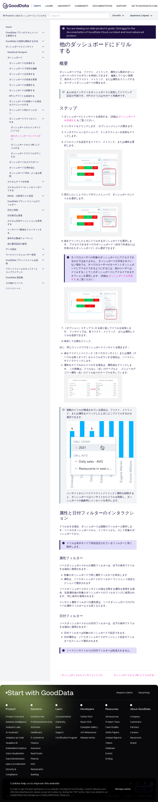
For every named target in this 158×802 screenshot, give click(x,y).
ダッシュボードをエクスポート (24, 162)
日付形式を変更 (14, 215)
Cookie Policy (16, 795)
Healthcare (36, 732)
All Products (8, 15)
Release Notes (87, 737)
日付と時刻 (12, 210)
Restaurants (37, 769)
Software (35, 727)
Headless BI (12, 742)
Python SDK (86, 716)
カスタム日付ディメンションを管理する (24, 222)
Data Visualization (15, 753)
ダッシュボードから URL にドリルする (25, 146)
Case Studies (112, 727)
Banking (35, 774)
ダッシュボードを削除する (22, 90)
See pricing (143, 692)
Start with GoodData (41, 692)
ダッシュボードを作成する (22, 63)
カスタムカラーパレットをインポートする (24, 189)
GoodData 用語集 (14, 277)
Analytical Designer (17, 52)
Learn (49, 5)
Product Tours (112, 721)
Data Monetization (15, 758)
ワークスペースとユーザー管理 (21, 254)
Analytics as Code (15, 737)
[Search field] (78, 15)
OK (143, 789)
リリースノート (13, 288)
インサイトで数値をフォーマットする (24, 231)
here (124, 28)
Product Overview (15, 716)
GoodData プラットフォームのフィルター (23, 203)
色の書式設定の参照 (17, 243)
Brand (133, 742)
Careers (134, 732)
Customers (135, 721)
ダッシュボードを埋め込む (22, 167)
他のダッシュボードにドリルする (26, 137)
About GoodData (140, 709)
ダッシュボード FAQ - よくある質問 (25, 175)
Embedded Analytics (16, 748)
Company (135, 716)
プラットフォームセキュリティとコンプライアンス (22, 270)
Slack (58, 727)
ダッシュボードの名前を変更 (23, 79)
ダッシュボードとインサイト (20, 46)
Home (9, 27)
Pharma (35, 758)
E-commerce (37, 737)
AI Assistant (12, 732)
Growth (118, 15)
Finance (35, 742)
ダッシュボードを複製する (22, 85)
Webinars (110, 748)
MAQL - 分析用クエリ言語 (20, 195)
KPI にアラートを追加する (22, 96)
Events (108, 753)
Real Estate (36, 753)
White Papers (112, 732)
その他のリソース (14, 283)
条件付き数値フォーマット (20, 238)
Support (121, 5)
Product (11, 709)
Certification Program (66, 737)
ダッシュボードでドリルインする (23, 120)
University (64, 5)
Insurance (35, 748)
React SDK (86, 721)
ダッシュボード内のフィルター (23, 112)
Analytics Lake (13, 727)
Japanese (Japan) (141, 15)
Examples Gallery (89, 727)
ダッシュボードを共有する (22, 74)
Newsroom (135, 737)
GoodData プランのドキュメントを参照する (22, 34)
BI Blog (109, 758)
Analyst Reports (113, 737)
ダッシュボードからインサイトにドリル (26, 129)
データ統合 (11, 249)
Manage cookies (123, 789)
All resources (112, 716)
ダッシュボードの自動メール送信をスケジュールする (25, 103)
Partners (134, 727)
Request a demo (124, 692)
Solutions (36, 709)
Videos (108, 742)
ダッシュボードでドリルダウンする (26, 155)
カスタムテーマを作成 (18, 181)
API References (88, 732)
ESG (33, 763)
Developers (87, 709)
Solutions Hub (37, 716)
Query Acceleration (15, 763)
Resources (111, 709)
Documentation (102, 5)
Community (81, 5)
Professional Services (41, 721)
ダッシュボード (14, 57)
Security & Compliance (12, 772)
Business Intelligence (16, 721)
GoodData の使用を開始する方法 (22, 41)
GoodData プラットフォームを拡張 (22, 262)
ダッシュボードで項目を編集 (23, 68)
